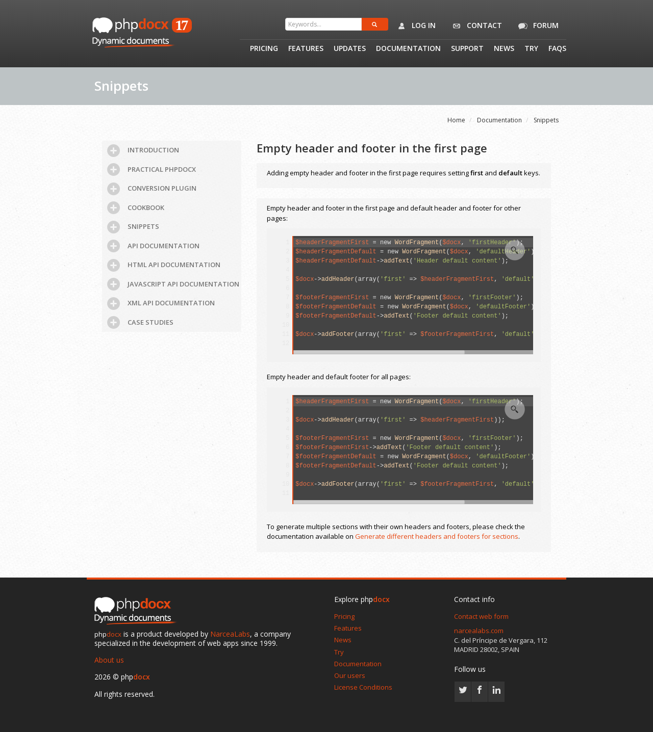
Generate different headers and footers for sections (436, 536)
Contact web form (481, 616)
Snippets (546, 120)
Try (531, 49)
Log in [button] (414, 26)
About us (109, 660)
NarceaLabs (230, 634)
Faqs (557, 49)
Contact (475, 26)
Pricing (264, 49)
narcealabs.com (479, 630)
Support (467, 49)
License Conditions (363, 687)
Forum (537, 26)
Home (456, 120)
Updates (350, 49)
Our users (349, 675)
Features (305, 49)
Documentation (408, 49)
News (504, 49)
